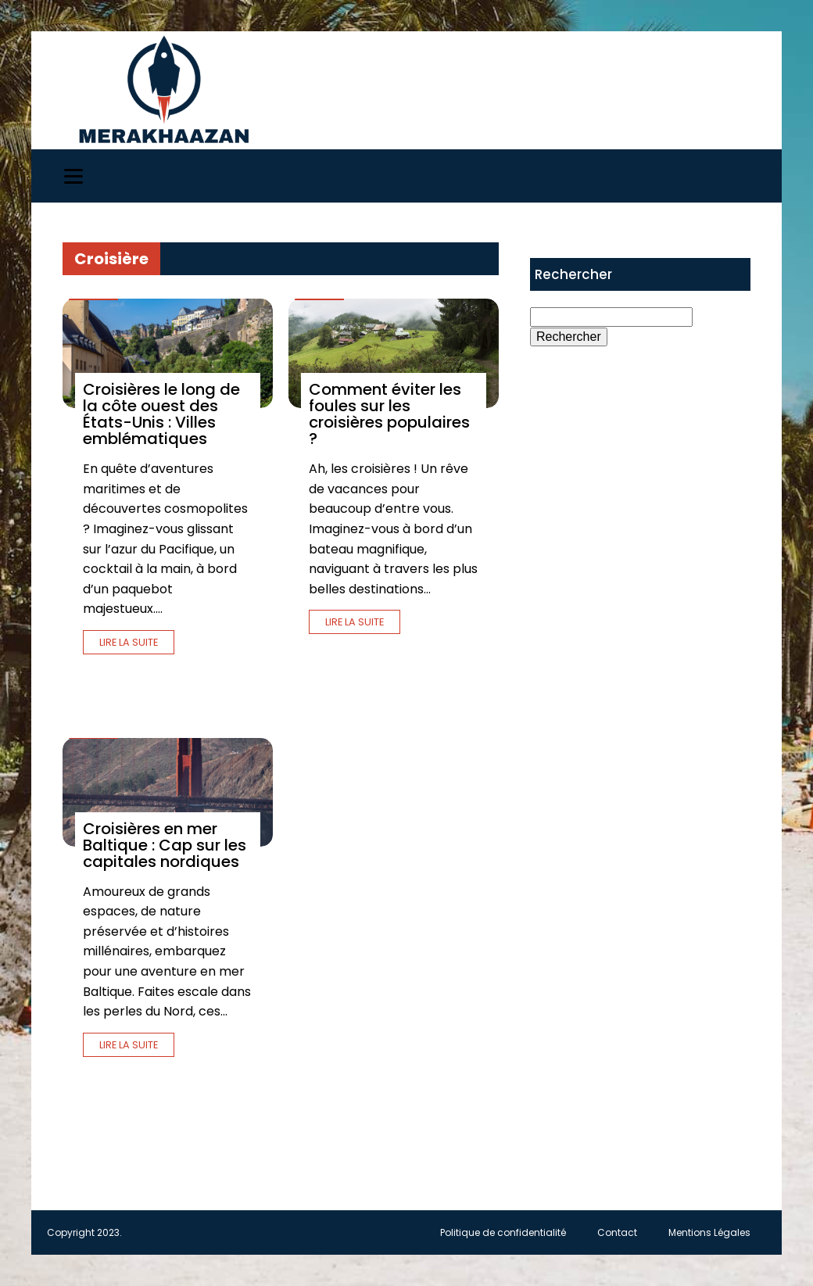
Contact (617, 1232)
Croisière (111, 259)
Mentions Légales (709, 1232)
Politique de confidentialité (503, 1232)
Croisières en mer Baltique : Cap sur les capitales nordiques (164, 845)
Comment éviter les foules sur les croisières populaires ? (389, 414)
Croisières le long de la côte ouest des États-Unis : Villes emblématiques (161, 414)
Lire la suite (128, 642)
